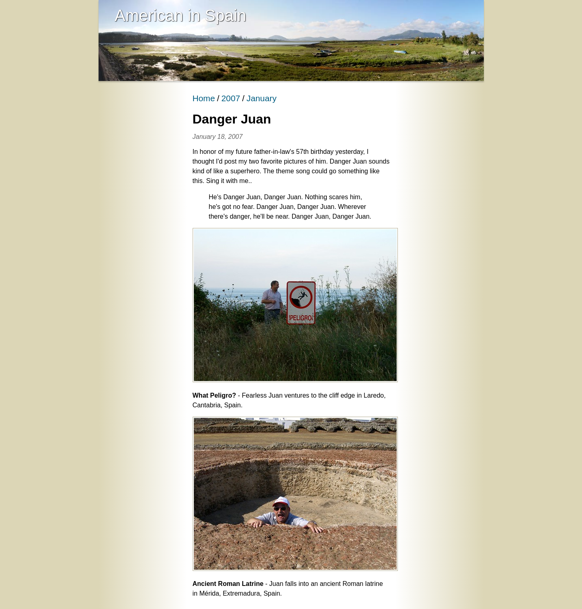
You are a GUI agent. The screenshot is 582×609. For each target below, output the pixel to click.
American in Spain (181, 15)
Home (204, 98)
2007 (230, 98)
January (262, 98)
